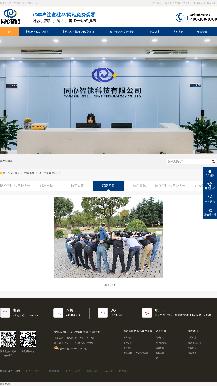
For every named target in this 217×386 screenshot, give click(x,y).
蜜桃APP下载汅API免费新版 (78, 31)
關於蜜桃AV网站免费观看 (138, 331)
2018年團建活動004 (49, 173)
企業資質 (202, 31)
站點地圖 (192, 352)
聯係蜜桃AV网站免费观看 (177, 3)
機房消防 (124, 371)
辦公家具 (54, 371)
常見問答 (192, 347)
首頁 (17, 173)
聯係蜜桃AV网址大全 (170, 186)
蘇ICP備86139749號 (84, 337)
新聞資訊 (193, 331)
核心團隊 (139, 186)
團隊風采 (128, 347)
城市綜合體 (161, 342)
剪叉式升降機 (72, 371)
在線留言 (156, 3)
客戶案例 (178, 31)
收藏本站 (198, 3)
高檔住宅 (160, 337)
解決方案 (155, 31)
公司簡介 (128, 337)
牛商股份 (69, 343)
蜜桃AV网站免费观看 (37, 31)
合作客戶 (128, 342)
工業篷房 (108, 371)
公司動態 (192, 337)
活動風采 (29, 173)
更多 (158, 358)
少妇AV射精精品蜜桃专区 (122, 31)
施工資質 (77, 186)
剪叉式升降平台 (34, 371)
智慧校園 (160, 347)
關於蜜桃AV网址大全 (15, 186)
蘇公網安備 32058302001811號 (70, 347)
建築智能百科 (194, 342)
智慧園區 (160, 352)
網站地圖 (211, 3)
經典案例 (161, 331)
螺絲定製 (92, 371)
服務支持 (46, 186)
